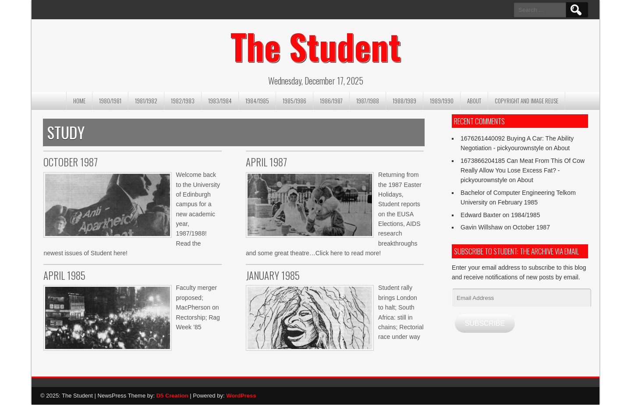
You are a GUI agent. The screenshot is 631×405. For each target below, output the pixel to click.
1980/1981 (110, 100)
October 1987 (531, 227)
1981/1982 (146, 100)
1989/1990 (442, 100)
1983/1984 (220, 100)
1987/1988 (367, 100)
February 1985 (518, 202)
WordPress (241, 395)
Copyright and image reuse (526, 100)
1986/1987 (331, 100)
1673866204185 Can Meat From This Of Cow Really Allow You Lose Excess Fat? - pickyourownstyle (523, 170)
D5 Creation (172, 395)
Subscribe (485, 323)
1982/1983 (183, 100)
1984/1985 (257, 100)
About (474, 100)
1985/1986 (294, 100)
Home (79, 100)
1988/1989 (404, 100)
